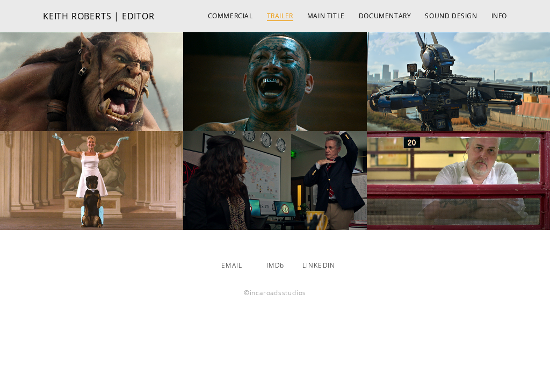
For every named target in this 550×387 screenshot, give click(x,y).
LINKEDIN (319, 265)
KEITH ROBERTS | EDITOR (99, 16)
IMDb (275, 265)
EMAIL (231, 265)
